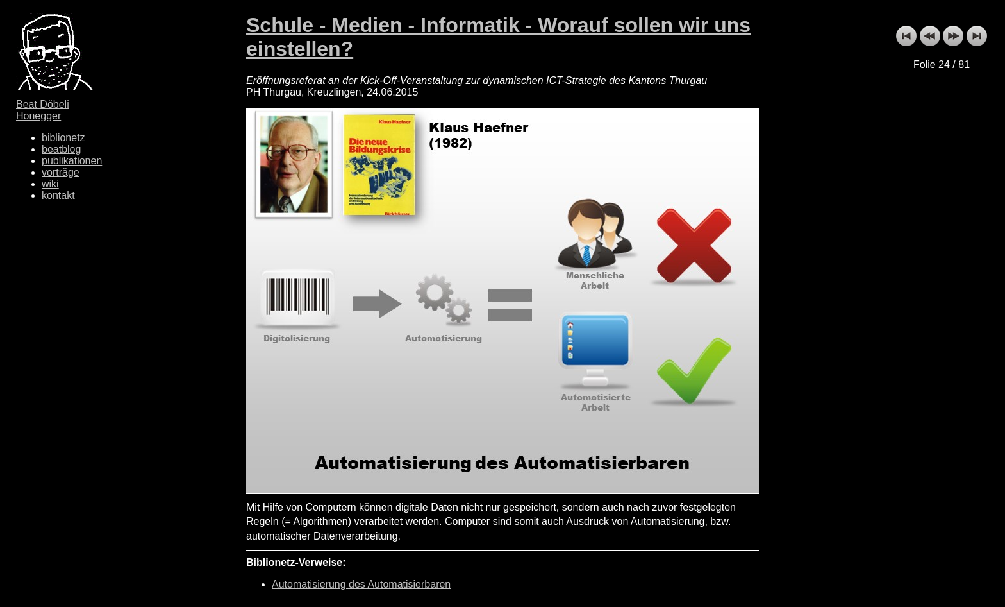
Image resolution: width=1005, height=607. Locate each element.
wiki (50, 183)
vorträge (60, 172)
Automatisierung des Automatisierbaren (361, 584)
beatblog (61, 149)
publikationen (72, 160)
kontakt (58, 195)
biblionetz (63, 137)
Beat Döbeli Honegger (42, 110)
